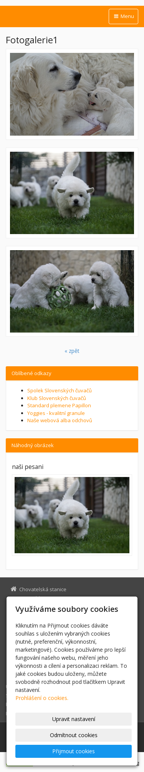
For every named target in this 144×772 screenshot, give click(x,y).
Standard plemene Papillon (59, 405)
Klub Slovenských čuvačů (56, 398)
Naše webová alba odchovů (59, 420)
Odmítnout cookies (74, 735)
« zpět (72, 350)
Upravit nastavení (73, 719)
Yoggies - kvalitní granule (56, 413)
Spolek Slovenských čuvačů (59, 390)
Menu (123, 16)
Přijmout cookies (73, 751)
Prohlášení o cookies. (41, 698)
